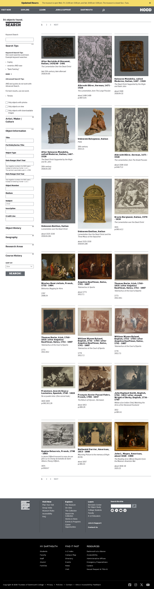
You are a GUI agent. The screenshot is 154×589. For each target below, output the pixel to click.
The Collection (71, 511)
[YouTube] (148, 584)
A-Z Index (69, 551)
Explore (25, 10)
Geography (11, 237)
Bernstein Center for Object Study (94, 506)
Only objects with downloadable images (20, 112)
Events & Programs (73, 522)
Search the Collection (69, 515)
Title (8, 138)
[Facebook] (129, 584)
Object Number (12, 186)
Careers (90, 565)
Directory (69, 558)
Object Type (11, 153)
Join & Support (63, 10)
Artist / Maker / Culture (14, 120)
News (67, 565)
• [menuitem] (45, 585)
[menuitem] (49, 556)
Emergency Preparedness (97, 562)
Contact (69, 585)
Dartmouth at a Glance (96, 551)
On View (68, 508)
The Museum (70, 505)
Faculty (91, 513)
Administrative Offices (96, 558)
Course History (14, 255)
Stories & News (71, 519)
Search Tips (12, 46)
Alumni (43, 562)
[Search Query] (121, 506)
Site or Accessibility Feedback (88, 585)
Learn (42, 10)
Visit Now (6, 10)
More (8, 74)
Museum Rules (48, 511)
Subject (9, 201)
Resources (93, 546)
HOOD (145, 10)
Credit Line (10, 216)
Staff (42, 558)
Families (43, 565)
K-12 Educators (94, 516)
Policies (59, 585)
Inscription (10, 209)
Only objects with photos (17, 103)
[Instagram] (135, 584)
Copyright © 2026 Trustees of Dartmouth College (23, 585)
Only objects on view (16, 107)
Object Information (16, 131)
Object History (13, 228)
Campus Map (70, 555)
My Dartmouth (49, 546)
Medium (9, 193)
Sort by (9, 263)
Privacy (50, 585)
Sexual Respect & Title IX (97, 569)
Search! (15, 273)
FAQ (44, 517)
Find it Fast (72, 546)
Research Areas (14, 246)
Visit (67, 569)
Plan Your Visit (48, 505)
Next (56, 25)
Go (134, 506)
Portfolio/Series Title (15, 145)
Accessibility (47, 514)
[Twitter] (141, 584)
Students (43, 551)
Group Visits (47, 508)
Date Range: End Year (15, 174)
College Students (95, 510)
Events (68, 562)
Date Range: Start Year (16, 161)
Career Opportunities (70, 526)
